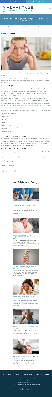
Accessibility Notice (38, 374)
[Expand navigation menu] (50, 8)
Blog (24, 26)
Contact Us (46, 374)
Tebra (32, 392)
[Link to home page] (24, 8)
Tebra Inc (12, 374)
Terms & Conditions (27, 374)
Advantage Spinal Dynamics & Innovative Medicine (11, 26)
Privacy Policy (19, 374)
